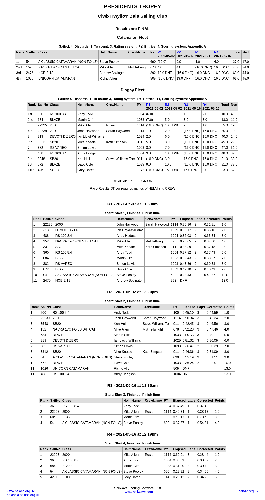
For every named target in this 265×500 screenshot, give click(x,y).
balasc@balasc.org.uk (23, 495)
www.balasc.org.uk (20, 491)
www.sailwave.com (139, 492)
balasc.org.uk (248, 491)
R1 (160, 52)
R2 (178, 52)
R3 (197, 52)
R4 (216, 52)
